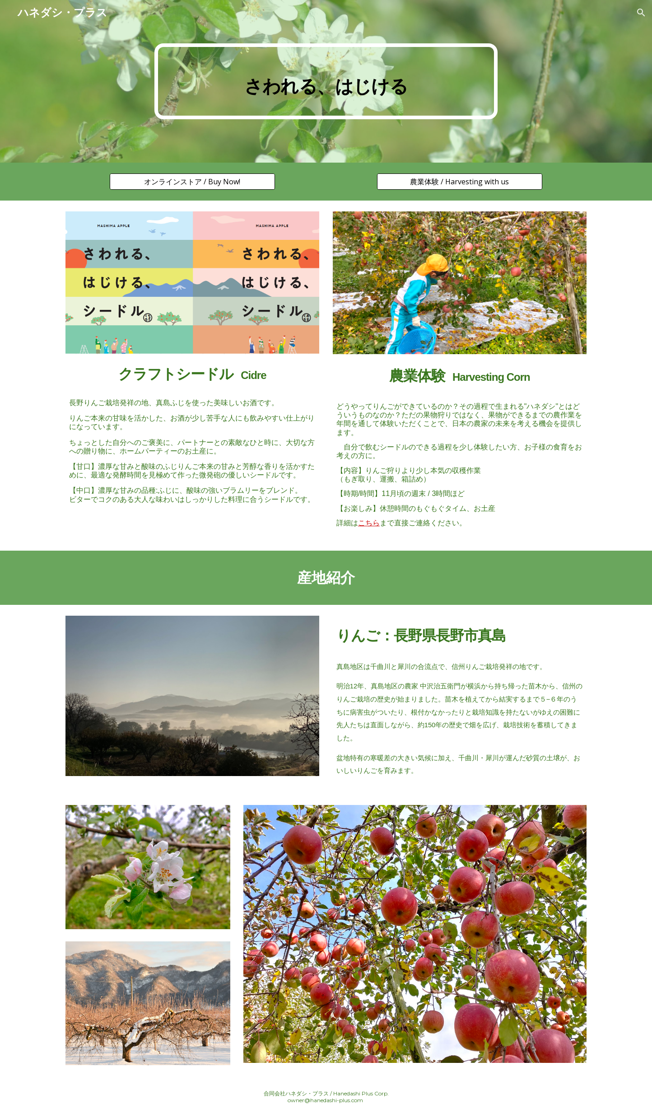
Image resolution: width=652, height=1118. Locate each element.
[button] (641, 12)
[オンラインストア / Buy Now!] (192, 181)
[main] (326, 81)
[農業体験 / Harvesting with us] (459, 181)
